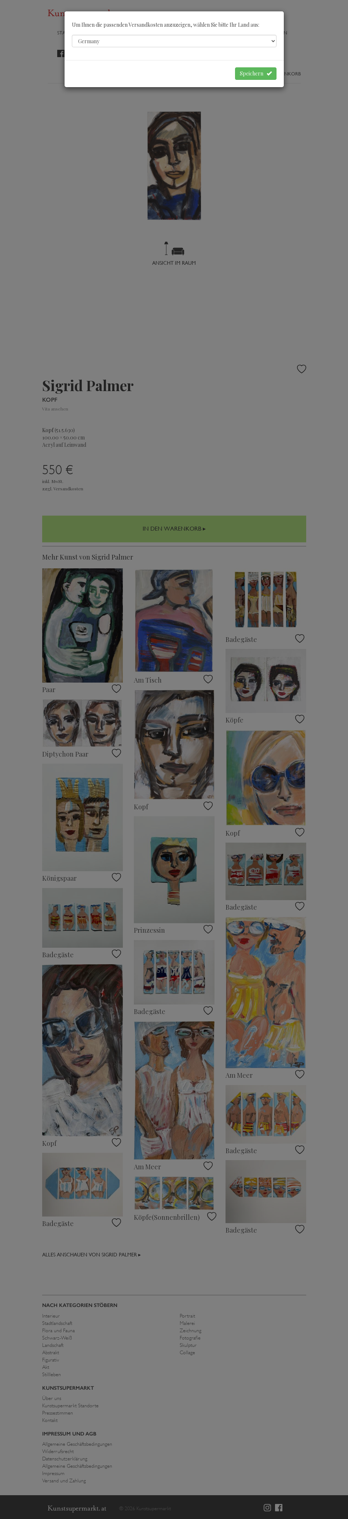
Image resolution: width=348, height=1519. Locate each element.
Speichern (256, 73)
